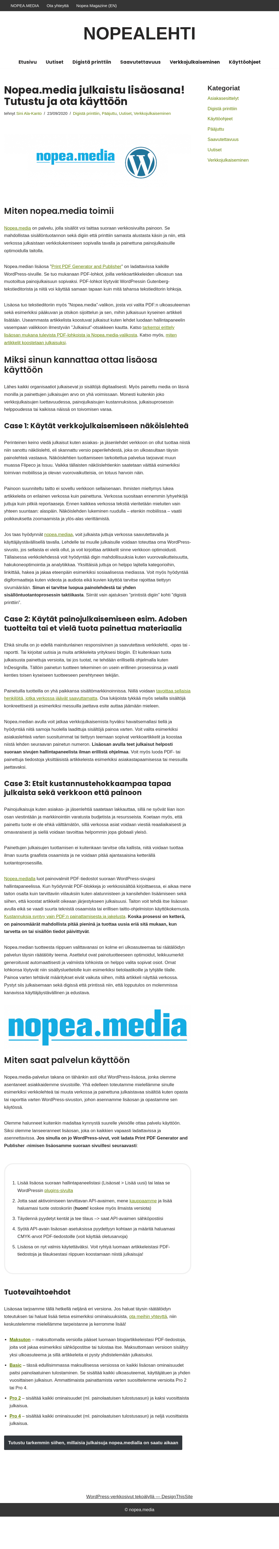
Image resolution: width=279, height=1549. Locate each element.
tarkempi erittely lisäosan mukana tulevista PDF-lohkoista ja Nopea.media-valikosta (102, 339)
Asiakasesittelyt (223, 98)
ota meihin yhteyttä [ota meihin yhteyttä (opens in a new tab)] (152, 1345)
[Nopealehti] (139, 33)
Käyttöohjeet (245, 62)
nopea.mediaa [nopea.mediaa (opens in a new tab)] (60, 543)
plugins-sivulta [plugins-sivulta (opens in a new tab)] (60, 1216)
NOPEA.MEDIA (25, 5)
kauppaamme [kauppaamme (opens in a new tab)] (146, 1227)
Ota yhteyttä (58, 5)
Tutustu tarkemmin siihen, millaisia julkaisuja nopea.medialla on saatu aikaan (93, 1475)
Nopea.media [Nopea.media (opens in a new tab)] (18, 228)
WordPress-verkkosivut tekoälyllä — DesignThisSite (139, 1529)
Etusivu (28, 62)
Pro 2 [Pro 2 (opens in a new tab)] (15, 1429)
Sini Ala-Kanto (30, 113)
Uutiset (54, 62)
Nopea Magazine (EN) (96, 5)
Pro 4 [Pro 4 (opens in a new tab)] (15, 1448)
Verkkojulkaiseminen (195, 62)
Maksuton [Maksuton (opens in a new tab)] (20, 1369)
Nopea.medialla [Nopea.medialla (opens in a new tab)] (20, 897)
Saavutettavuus (140, 62)
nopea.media (141, 1542)
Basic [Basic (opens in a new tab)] (16, 1395)
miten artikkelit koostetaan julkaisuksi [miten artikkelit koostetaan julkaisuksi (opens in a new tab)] (69, 347)
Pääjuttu (112, 113)
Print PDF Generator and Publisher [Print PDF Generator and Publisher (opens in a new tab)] (89, 268)
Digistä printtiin (91, 62)
